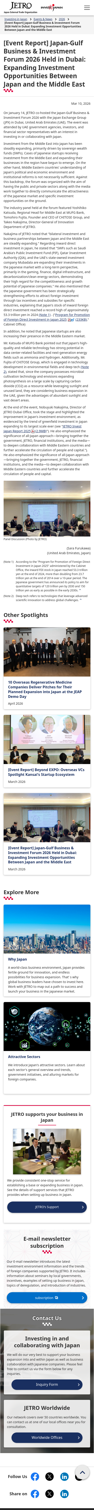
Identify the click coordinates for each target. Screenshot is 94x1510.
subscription (47, 1297)
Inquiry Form (47, 1384)
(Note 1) (44, 315)
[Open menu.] (87, 7)
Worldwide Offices (47, 1437)
